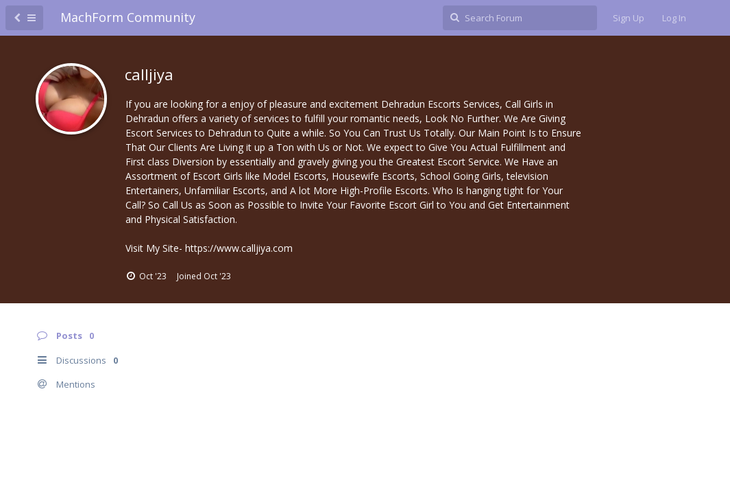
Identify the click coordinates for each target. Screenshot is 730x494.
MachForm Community (127, 17)
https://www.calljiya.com (239, 248)
